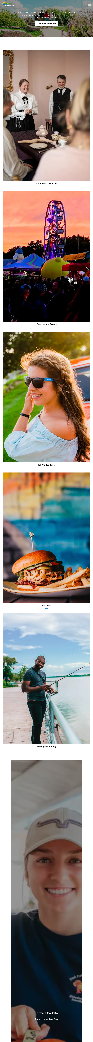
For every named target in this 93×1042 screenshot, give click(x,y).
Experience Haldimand (46, 23)
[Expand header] (90, 4)
